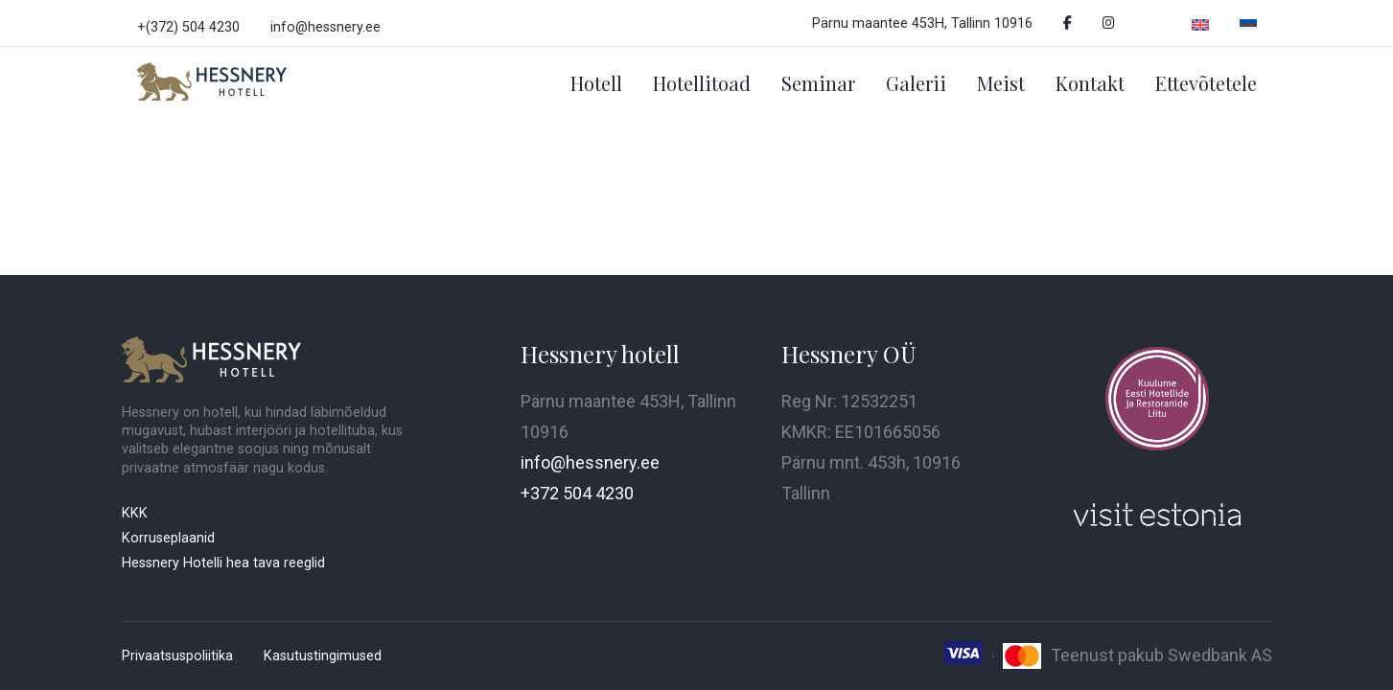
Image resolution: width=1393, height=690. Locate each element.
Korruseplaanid (168, 538)
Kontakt (1090, 83)
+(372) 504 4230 (188, 27)
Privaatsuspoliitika (177, 656)
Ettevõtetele (1206, 83)
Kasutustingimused (323, 656)
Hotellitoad (702, 83)
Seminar (818, 83)
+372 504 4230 (577, 493)
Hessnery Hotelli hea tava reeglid (223, 563)
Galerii (916, 83)
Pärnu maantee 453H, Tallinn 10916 (922, 23)
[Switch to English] (1200, 23)
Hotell (596, 83)
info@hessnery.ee (325, 27)
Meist (1001, 83)
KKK (135, 513)
